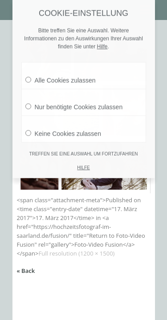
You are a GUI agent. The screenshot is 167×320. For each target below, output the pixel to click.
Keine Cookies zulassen (63, 126)
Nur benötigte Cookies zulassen (74, 99)
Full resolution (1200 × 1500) (76, 253)
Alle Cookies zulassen (60, 72)
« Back (26, 271)
